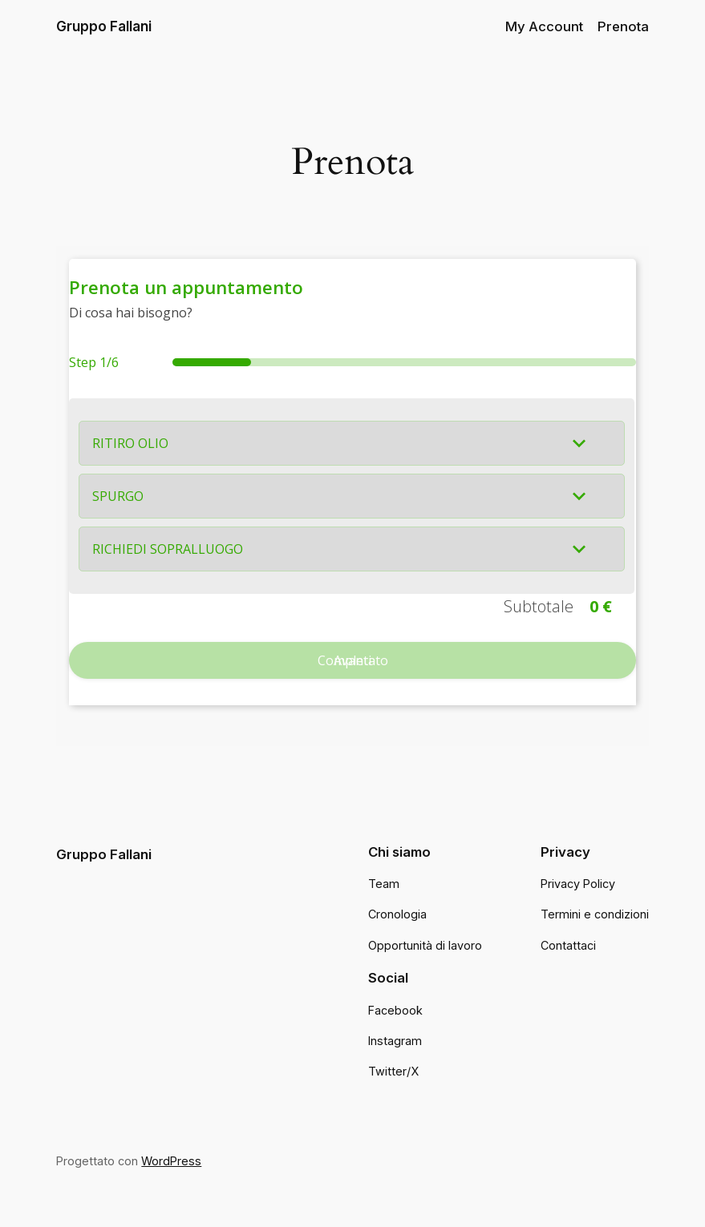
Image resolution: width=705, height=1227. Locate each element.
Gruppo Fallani (104, 26)
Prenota (623, 26)
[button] (351, 443)
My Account (544, 26)
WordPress (171, 1161)
